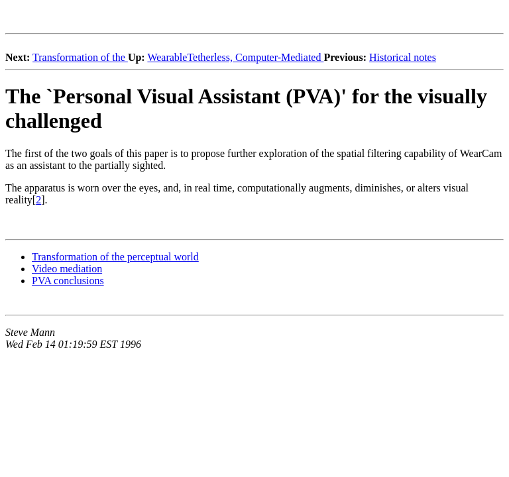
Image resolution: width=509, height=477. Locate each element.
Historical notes (402, 57)
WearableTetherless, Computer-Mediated (235, 57)
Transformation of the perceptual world (115, 256)
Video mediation (67, 268)
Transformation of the (80, 57)
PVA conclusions (68, 280)
